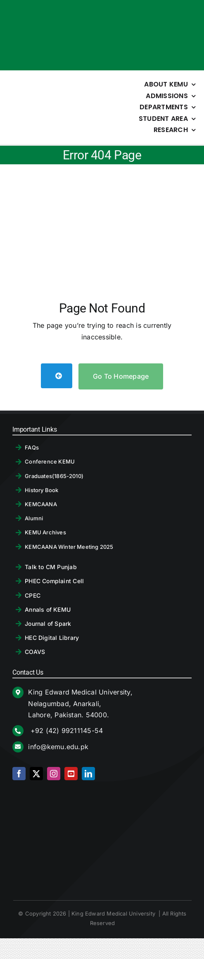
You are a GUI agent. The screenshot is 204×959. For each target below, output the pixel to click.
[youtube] (71, 773)
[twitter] (36, 773)
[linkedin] (88, 773)
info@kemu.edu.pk (58, 747)
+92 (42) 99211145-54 (65, 730)
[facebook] (19, 773)
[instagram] (53, 773)
